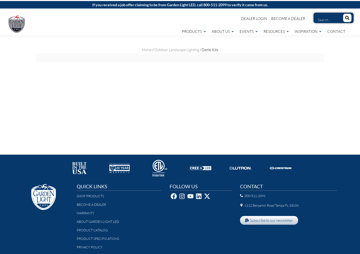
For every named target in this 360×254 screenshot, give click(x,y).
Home (147, 49)
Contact (336, 31)
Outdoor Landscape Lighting (176, 49)
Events (249, 31)
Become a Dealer (288, 18)
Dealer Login (254, 18)
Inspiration (308, 31)
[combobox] (327, 20)
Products (194, 31)
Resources (276, 31)
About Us (223, 31)
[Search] (347, 18)
